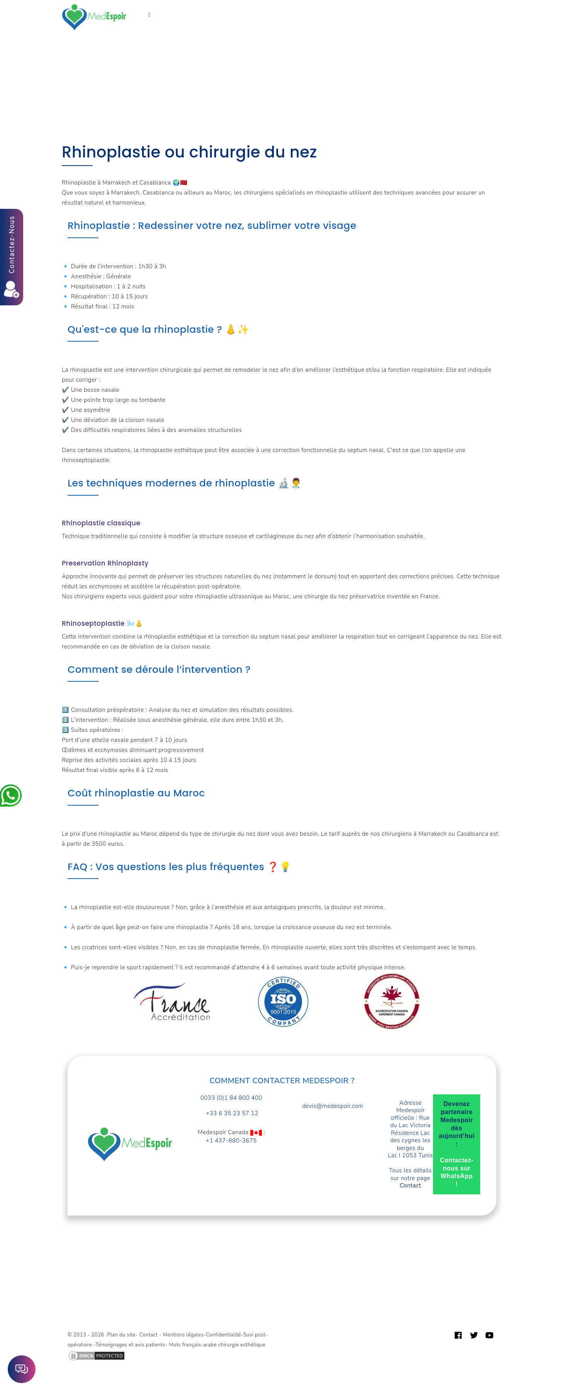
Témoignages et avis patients (130, 1344)
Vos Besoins (164, 12)
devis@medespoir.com (332, 1106)
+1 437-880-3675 (231, 1141)
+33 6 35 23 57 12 (231, 1113)
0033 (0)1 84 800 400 (231, 1098)
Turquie (288, 12)
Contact (440, 12)
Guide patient (397, 12)
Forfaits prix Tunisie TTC (230, 12)
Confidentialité (223, 1334)
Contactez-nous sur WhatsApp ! (457, 1172)
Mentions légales (183, 1334)
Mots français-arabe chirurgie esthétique (217, 1344)
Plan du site (121, 1334)
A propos (324, 12)
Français (149, 22)
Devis (358, 12)
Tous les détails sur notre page (410, 1178)
